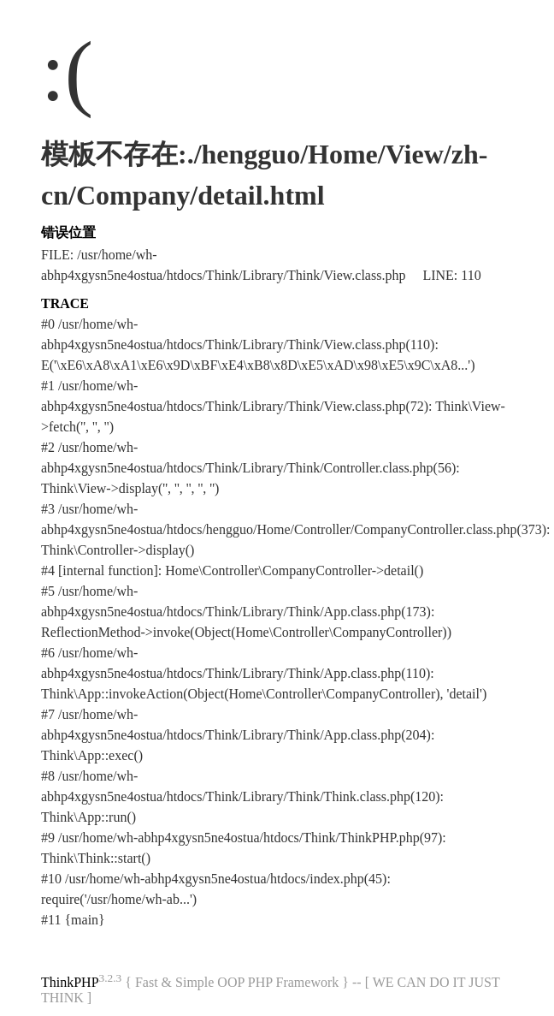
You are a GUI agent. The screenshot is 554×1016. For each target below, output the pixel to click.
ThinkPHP (70, 982)
